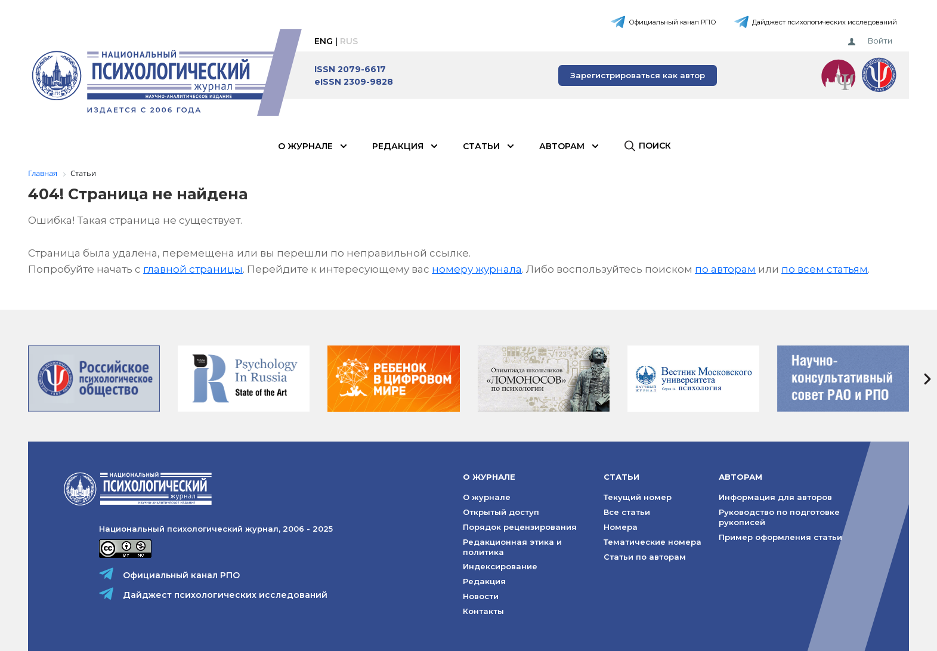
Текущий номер (638, 497)
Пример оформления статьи (780, 537)
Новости (481, 596)
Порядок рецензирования (520, 527)
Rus (349, 41)
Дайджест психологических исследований (824, 22)
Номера (621, 527)
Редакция (397, 146)
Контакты (483, 611)
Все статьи (627, 512)
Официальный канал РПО (672, 22)
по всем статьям (824, 269)
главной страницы (193, 269)
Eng (323, 41)
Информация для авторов (775, 497)
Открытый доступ (501, 512)
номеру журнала (477, 269)
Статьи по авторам (645, 556)
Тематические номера (652, 542)
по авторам (725, 269)
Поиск (655, 145)
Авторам (562, 146)
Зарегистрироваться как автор (637, 75)
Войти (880, 40)
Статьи (481, 146)
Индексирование (500, 566)
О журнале (305, 146)
